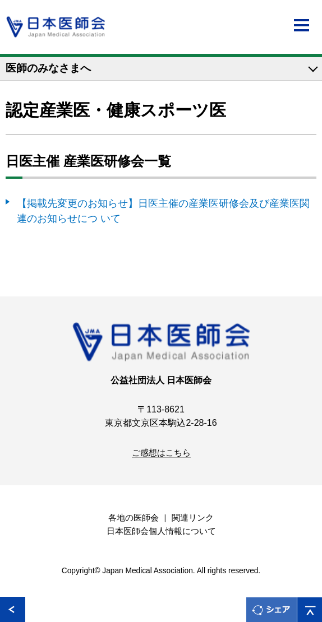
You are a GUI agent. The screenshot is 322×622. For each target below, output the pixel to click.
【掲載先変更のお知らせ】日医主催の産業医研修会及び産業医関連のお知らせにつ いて (163, 210)
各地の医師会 (133, 517)
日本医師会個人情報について (161, 531)
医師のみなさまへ (48, 68)
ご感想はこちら (161, 452)
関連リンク (193, 517)
